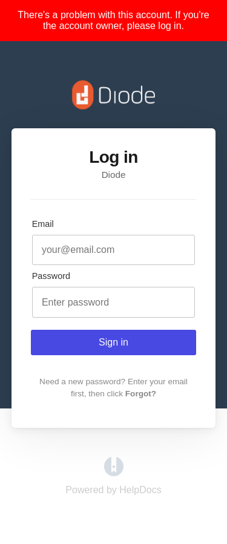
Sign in (113, 342)
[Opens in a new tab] (113, 473)
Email (43, 224)
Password (51, 276)
